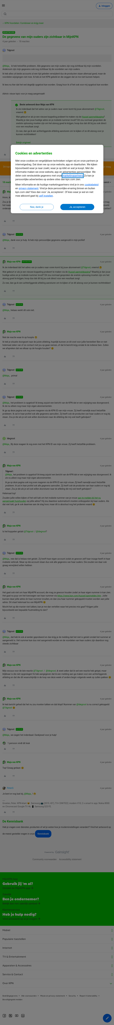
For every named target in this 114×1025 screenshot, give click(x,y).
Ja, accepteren (77, 206)
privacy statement (28, 188)
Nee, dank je (36, 206)
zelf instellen (46, 195)
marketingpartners (73, 175)
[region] (57, 179)
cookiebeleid (92, 184)
